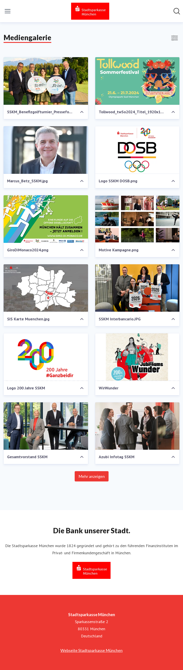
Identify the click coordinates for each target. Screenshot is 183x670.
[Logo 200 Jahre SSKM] (46, 357)
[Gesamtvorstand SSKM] (46, 426)
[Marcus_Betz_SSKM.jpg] (46, 150)
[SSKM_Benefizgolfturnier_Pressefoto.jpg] (46, 81)
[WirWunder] (137, 357)
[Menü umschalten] (7, 11)
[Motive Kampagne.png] (137, 219)
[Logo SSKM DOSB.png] (137, 150)
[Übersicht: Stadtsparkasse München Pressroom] (90, 11)
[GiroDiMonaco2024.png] (46, 219)
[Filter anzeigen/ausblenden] (174, 38)
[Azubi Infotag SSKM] (137, 426)
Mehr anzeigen (91, 476)
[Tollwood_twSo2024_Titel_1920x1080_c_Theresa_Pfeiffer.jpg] (137, 81)
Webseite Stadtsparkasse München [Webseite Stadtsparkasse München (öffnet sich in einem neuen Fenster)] (91, 650)
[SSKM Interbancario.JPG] (137, 288)
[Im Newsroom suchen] (176, 11)
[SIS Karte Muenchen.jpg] (46, 288)
